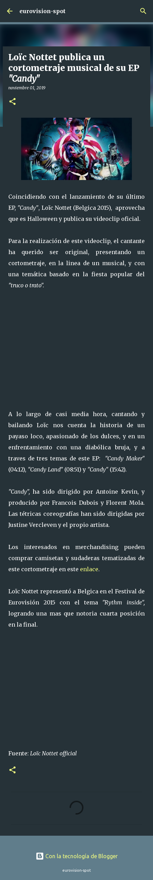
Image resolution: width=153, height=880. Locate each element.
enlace (89, 569)
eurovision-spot (42, 11)
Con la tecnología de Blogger (77, 856)
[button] (12, 102)
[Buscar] (143, 11)
